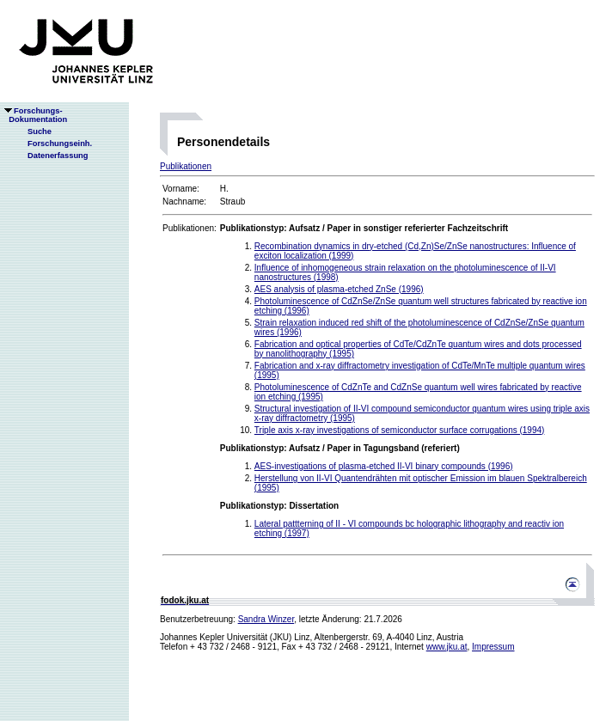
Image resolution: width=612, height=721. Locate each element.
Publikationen (185, 166)
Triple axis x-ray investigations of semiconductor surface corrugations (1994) (399, 430)
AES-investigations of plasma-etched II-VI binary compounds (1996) (383, 466)
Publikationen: (189, 228)
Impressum (493, 646)
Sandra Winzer (266, 619)
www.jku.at (447, 646)
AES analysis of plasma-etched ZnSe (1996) (339, 289)
